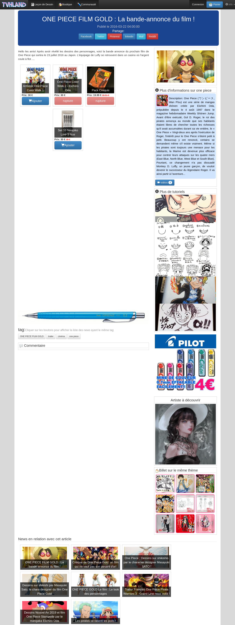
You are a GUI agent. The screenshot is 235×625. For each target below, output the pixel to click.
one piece (74, 292)
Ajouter (35, 100)
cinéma (61, 292)
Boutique (65, 5)
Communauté (86, 5)
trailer (50, 292)
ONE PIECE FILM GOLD (32, 292)
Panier (214, 5)
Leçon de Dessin (42, 5)
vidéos (164, 182)
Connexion (198, 4)
